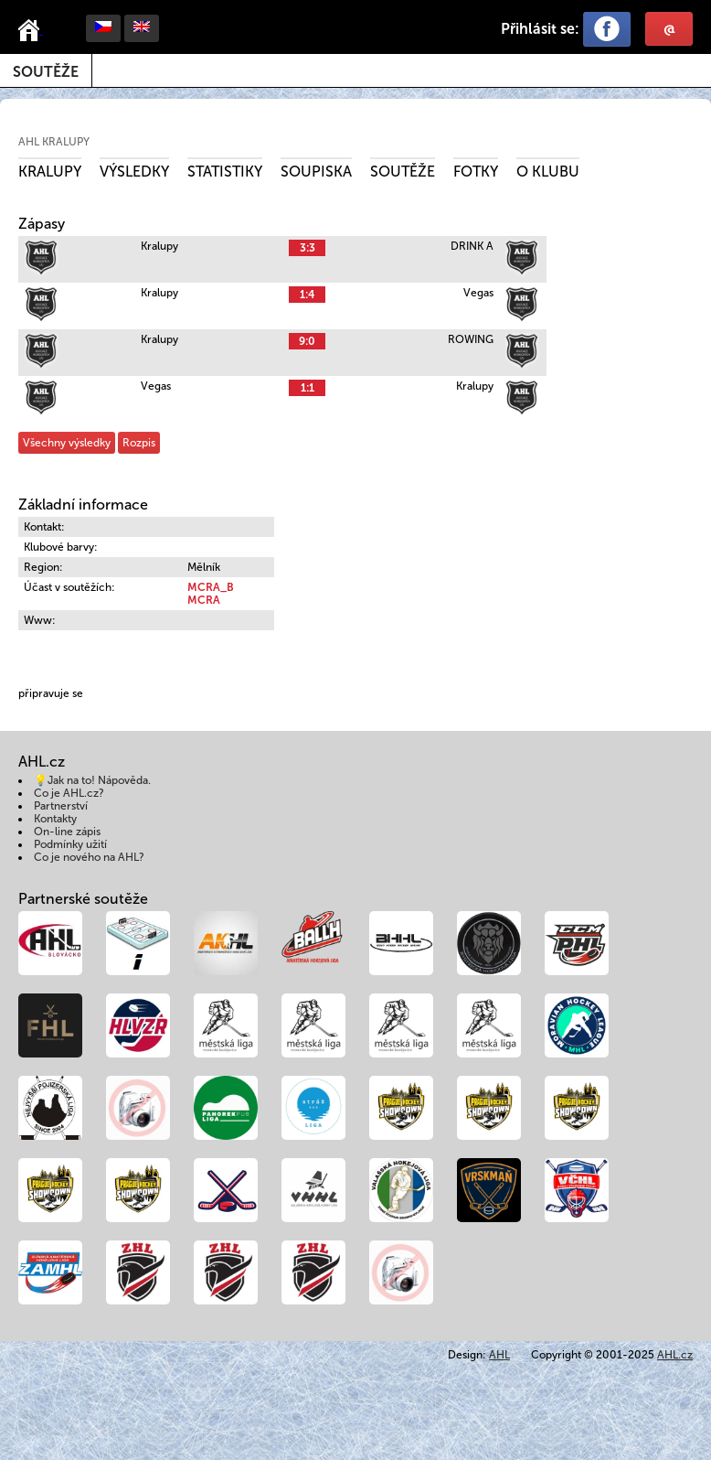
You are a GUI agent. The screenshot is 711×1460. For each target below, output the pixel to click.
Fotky (475, 171)
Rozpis (138, 442)
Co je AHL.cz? (69, 793)
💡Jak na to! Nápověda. (92, 780)
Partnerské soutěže (83, 898)
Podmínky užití (70, 844)
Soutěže (46, 72)
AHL (499, 1354)
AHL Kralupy (54, 141)
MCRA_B (210, 587)
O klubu (547, 171)
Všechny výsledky (67, 442)
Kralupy (49, 171)
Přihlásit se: (540, 29)
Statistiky (224, 171)
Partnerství (61, 806)
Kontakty (55, 818)
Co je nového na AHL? (89, 857)
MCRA (203, 600)
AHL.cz (675, 1354)
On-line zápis (67, 831)
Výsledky (134, 171)
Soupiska (316, 171)
